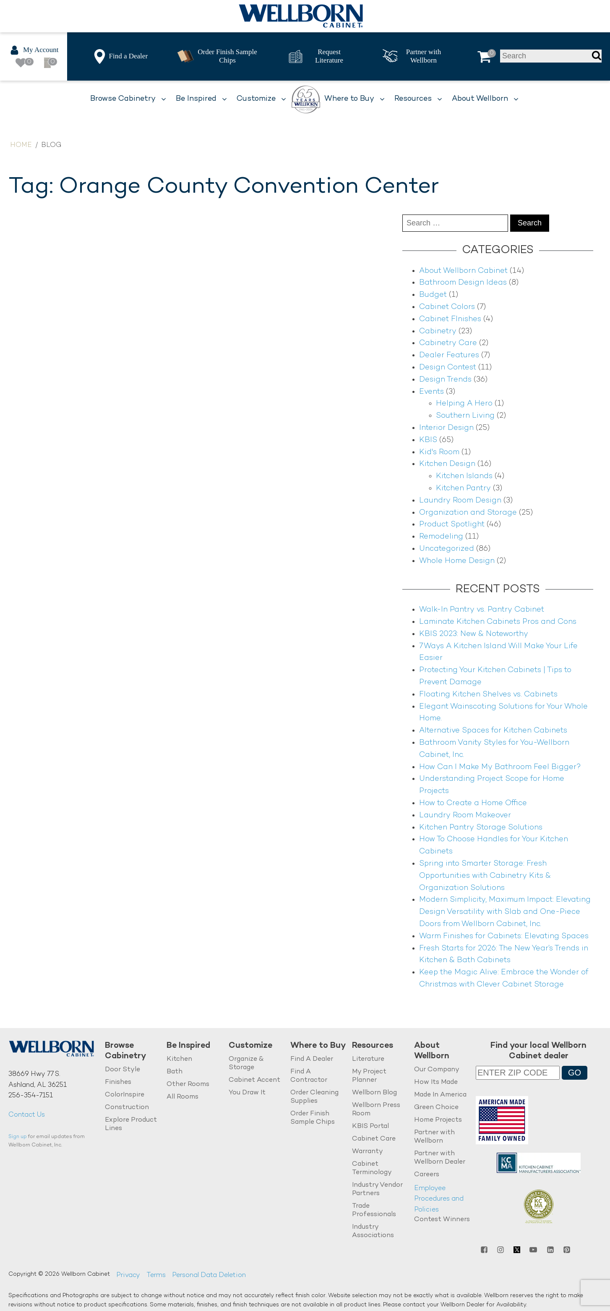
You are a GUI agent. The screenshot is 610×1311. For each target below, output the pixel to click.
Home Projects (438, 1120)
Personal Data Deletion (209, 1275)
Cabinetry (437, 331)
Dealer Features (449, 355)
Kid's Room (439, 452)
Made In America (440, 1095)
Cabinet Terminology (372, 1168)
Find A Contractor (308, 1076)
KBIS (428, 440)
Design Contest (447, 368)
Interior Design (446, 428)
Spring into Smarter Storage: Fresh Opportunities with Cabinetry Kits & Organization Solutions (485, 876)
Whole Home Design (457, 561)
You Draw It (247, 1092)
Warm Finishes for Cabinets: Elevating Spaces (504, 936)
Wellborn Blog (374, 1092)
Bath (174, 1071)
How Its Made (436, 1082)
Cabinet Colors (447, 307)
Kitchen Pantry (463, 488)
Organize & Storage (246, 1063)
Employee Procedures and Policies (439, 1199)
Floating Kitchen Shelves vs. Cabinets (488, 695)
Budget (433, 295)
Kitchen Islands (464, 476)
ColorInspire (124, 1095)
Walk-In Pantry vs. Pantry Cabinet (481, 610)
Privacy (128, 1275)
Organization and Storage (468, 513)
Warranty (367, 1151)
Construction (127, 1107)
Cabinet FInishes (450, 319)
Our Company (436, 1069)
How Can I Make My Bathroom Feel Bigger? (500, 767)
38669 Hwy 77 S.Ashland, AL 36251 (37, 1080)
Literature (368, 1059)
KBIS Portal (370, 1126)
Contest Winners (442, 1219)
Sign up (17, 1137)
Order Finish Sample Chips (312, 1118)
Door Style (122, 1069)
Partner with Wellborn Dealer (439, 1158)
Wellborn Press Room (376, 1109)
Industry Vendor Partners (377, 1189)
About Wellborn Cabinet (463, 271)
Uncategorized (446, 549)
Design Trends (445, 380)
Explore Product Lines (131, 1124)
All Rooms (182, 1097)
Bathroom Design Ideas (463, 283)
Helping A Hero (464, 404)
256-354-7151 (30, 1095)
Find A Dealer (311, 1059)
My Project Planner (369, 1076)
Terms (156, 1275)
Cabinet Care (374, 1139)
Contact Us (26, 1115)
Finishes (118, 1082)
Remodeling (441, 537)
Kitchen (179, 1059)
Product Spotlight (452, 525)
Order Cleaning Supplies (314, 1097)
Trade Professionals (374, 1210)
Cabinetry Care (448, 343)
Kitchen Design (447, 464)
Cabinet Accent (254, 1080)
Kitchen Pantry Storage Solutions (480, 828)
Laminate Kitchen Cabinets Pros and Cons (497, 622)
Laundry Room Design (460, 501)
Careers (426, 1174)
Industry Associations (373, 1231)
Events (431, 392)
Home (21, 145)
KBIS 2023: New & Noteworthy (473, 634)
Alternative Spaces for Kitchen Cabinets (493, 731)
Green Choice (436, 1107)
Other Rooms (188, 1084)
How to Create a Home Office (473, 803)
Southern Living (465, 416)
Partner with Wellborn (434, 1137)
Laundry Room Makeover (465, 815)
